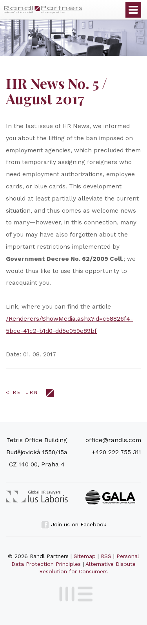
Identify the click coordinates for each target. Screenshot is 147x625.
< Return (22, 392)
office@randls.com (113, 440)
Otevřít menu (133, 10)
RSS (106, 556)
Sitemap (85, 556)
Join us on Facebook (73, 524)
